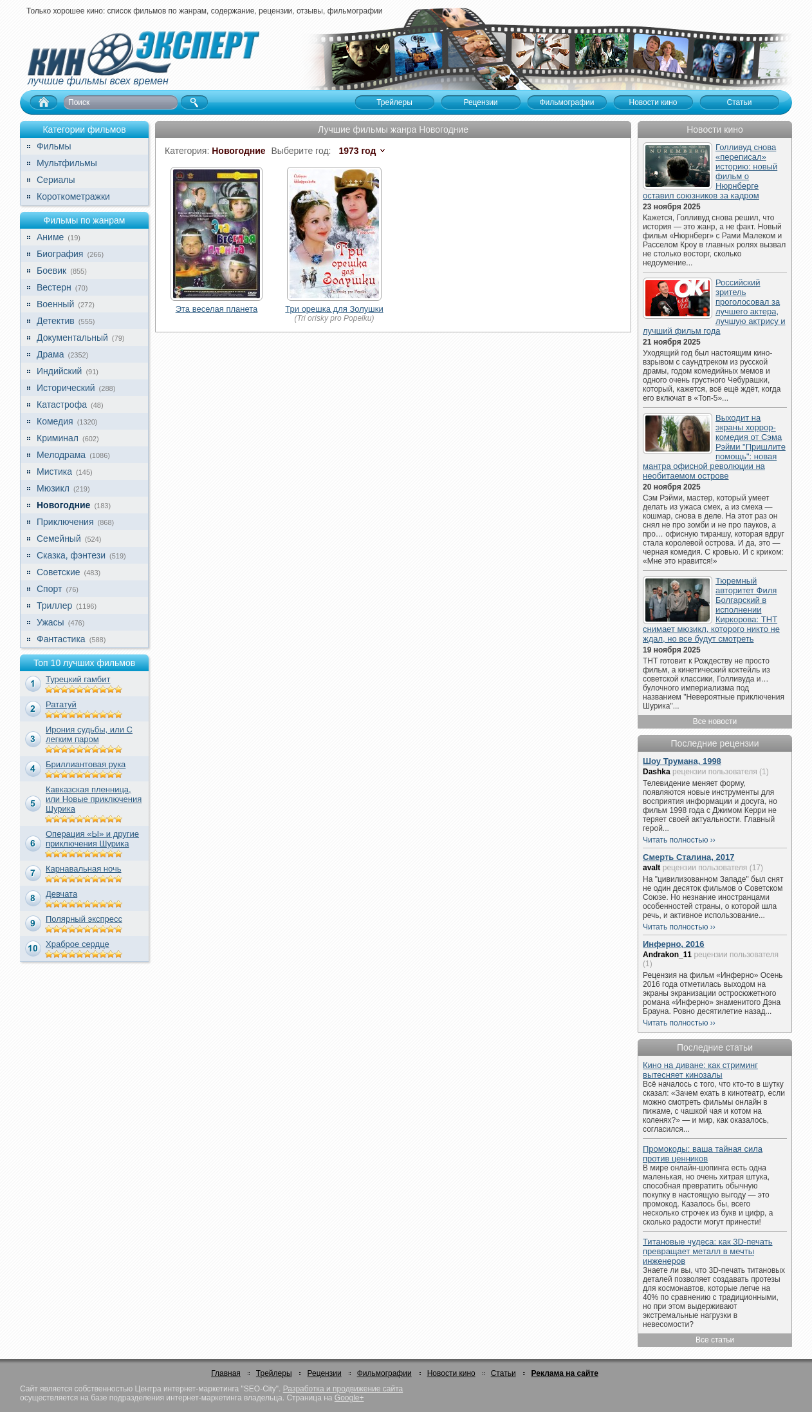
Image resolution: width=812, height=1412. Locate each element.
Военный (55, 304)
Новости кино (451, 1373)
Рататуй (61, 704)
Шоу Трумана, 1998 (682, 761)
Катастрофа (62, 404)
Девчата (61, 894)
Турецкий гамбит (78, 679)
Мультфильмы (67, 163)
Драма (50, 354)
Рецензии (325, 1373)
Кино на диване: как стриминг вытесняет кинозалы (700, 1070)
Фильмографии (384, 1373)
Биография (60, 254)
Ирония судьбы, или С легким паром (89, 734)
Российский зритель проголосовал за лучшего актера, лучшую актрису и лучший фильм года (714, 307)
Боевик (51, 270)
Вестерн (54, 287)
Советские (58, 572)
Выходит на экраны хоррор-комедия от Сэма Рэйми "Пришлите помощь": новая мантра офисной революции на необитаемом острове (714, 447)
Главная (226, 1373)
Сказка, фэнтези (71, 555)
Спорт (49, 589)
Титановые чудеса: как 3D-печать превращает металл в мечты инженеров (708, 1251)
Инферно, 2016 (674, 944)
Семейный (59, 538)
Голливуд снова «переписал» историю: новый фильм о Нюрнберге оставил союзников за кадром (710, 171)
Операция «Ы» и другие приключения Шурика (92, 838)
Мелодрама (61, 455)
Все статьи (715, 1339)
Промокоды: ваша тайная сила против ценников (702, 1153)
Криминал (57, 438)
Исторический (66, 388)
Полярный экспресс (84, 919)
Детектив (56, 321)
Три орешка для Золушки (334, 309)
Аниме (50, 237)
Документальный (72, 337)
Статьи (503, 1373)
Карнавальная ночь (84, 868)
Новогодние (63, 505)
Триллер (54, 605)
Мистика (54, 471)
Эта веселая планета (217, 309)
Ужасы (50, 622)
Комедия (55, 421)
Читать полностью (675, 839)
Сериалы (56, 180)
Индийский (59, 371)
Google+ (349, 1397)
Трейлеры (274, 1373)
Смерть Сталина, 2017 (688, 857)
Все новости (715, 721)
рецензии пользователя (714, 771)
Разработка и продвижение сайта (343, 1388)
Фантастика (61, 639)
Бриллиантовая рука (85, 764)
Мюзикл (53, 488)
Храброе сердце (77, 944)
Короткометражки (73, 196)
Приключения (65, 522)
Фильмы (54, 146)
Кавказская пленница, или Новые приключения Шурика (94, 799)
